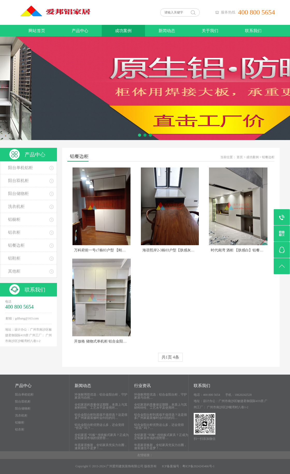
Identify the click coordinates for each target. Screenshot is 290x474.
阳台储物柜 (23, 408)
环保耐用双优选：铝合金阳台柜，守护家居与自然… (101, 396)
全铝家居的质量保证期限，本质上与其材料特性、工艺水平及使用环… (101, 406)
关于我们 (210, 30)
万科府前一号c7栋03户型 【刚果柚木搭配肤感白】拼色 (118, 250)
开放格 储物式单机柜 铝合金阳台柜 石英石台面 (111, 341)
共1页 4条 (170, 357)
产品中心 (80, 30)
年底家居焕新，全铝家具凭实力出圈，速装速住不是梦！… (101, 446)
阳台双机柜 (23, 401)
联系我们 (253, 30)
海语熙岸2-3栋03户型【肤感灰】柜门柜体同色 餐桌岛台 (186, 250)
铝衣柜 (19, 429)
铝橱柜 (19, 422)
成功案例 (123, 30)
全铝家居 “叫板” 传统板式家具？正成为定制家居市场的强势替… (102, 436)
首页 (240, 157)
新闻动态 (166, 30)
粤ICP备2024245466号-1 (198, 466)
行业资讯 (142, 386)
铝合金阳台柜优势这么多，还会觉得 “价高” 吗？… (99, 426)
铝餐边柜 (268, 157)
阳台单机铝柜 (24, 394)
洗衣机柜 (21, 415)
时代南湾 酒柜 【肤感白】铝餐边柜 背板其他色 (248, 250)
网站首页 (36, 30)
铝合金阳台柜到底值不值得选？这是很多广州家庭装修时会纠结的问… (101, 416)
